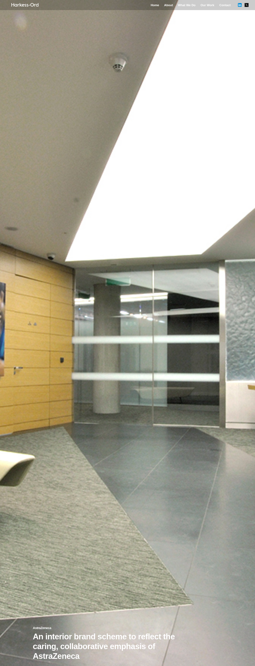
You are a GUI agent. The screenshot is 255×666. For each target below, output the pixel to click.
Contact (225, 5)
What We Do (186, 5)
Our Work (207, 5)
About (168, 5)
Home (155, 5)
